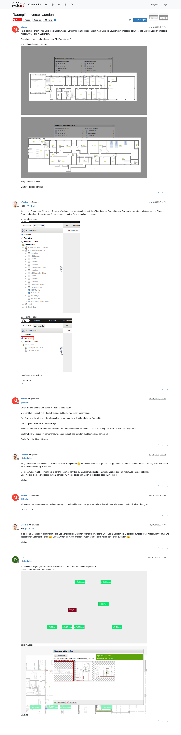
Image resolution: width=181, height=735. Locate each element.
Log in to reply (140, 20)
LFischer (24, 202)
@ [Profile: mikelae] (30, 206)
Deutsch (17, 20)
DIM (22, 557)
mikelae (24, 27)
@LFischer (33, 399)
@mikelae (34, 202)
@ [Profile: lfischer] (25, 402)
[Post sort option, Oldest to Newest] (130, 20)
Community (34, 4)
